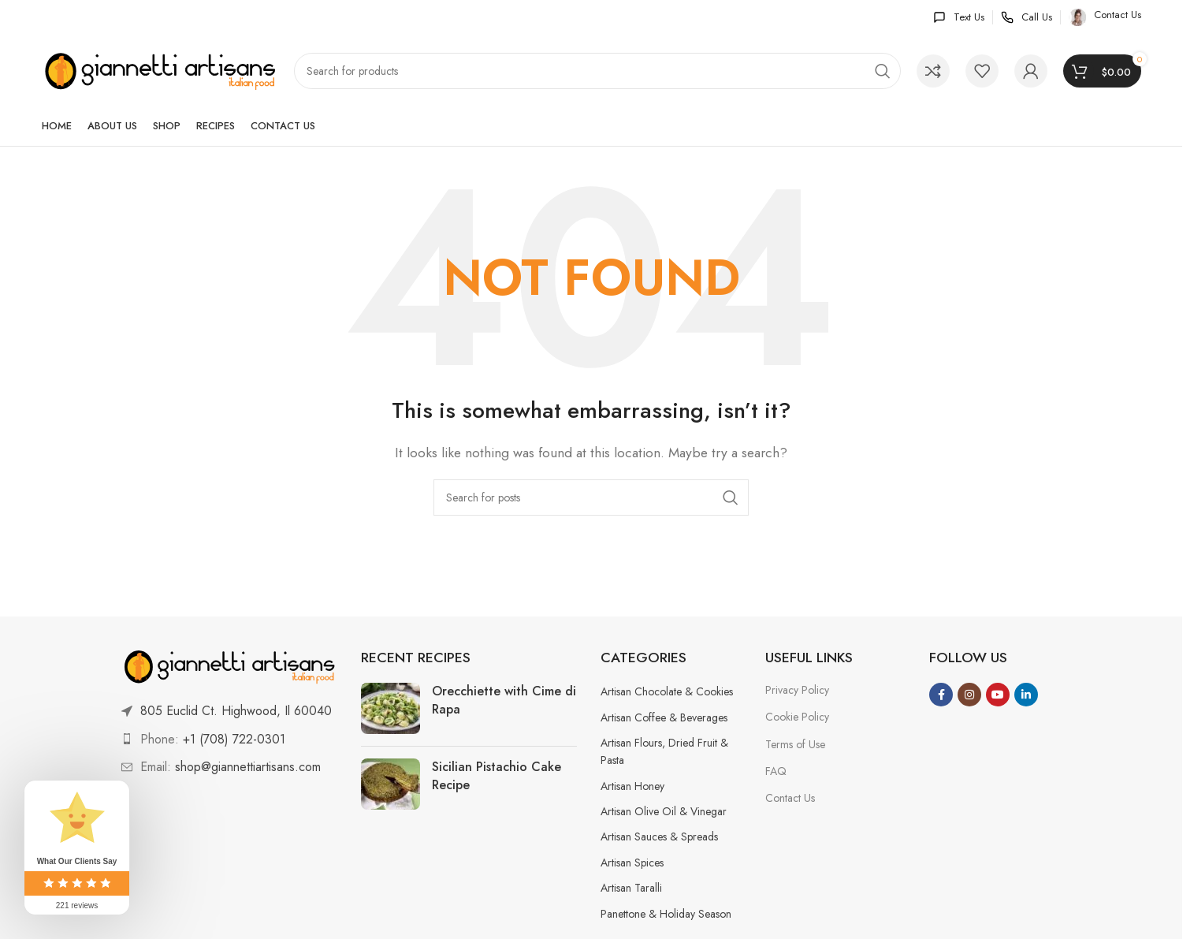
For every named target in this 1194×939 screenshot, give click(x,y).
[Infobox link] (958, 17)
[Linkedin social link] (1026, 694)
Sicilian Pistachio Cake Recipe (496, 775)
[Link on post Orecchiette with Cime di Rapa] (390, 708)
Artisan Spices (632, 862)
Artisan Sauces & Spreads (659, 836)
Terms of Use (795, 744)
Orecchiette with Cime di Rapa (504, 699)
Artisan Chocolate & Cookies (667, 691)
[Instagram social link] (969, 694)
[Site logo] (160, 70)
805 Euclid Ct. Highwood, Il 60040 (236, 711)
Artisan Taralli (631, 888)
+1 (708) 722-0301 (234, 739)
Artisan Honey (632, 786)
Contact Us (790, 798)
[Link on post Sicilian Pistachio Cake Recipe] (390, 784)
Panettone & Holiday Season (666, 914)
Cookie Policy (797, 717)
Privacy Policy (797, 690)
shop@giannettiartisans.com (248, 767)
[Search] (597, 71)
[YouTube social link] (998, 694)
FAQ (776, 771)
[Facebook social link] (941, 694)
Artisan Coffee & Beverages (664, 717)
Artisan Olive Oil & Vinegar (664, 811)
